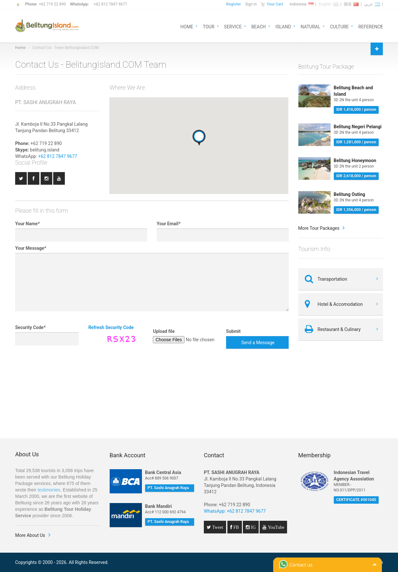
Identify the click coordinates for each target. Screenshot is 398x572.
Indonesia (301, 4)
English (329, 4)
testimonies (48, 489)
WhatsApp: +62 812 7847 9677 (235, 511)
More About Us (30, 535)
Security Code (30, 327)
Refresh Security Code (111, 327)
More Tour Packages (319, 228)
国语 (351, 4)
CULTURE (339, 26)
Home (20, 47)
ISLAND (283, 26)
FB (235, 527)
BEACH (258, 26)
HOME (186, 26)
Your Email (169, 223)
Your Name (27, 223)
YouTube (275, 527)
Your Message (30, 248)
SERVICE (233, 26)
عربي (372, 4)
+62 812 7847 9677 (110, 4)
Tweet (217, 527)
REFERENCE (370, 26)
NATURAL (310, 26)
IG (253, 527)
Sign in (251, 4)
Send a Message (258, 342)
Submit (233, 331)
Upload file (163, 331)
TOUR (208, 26)
